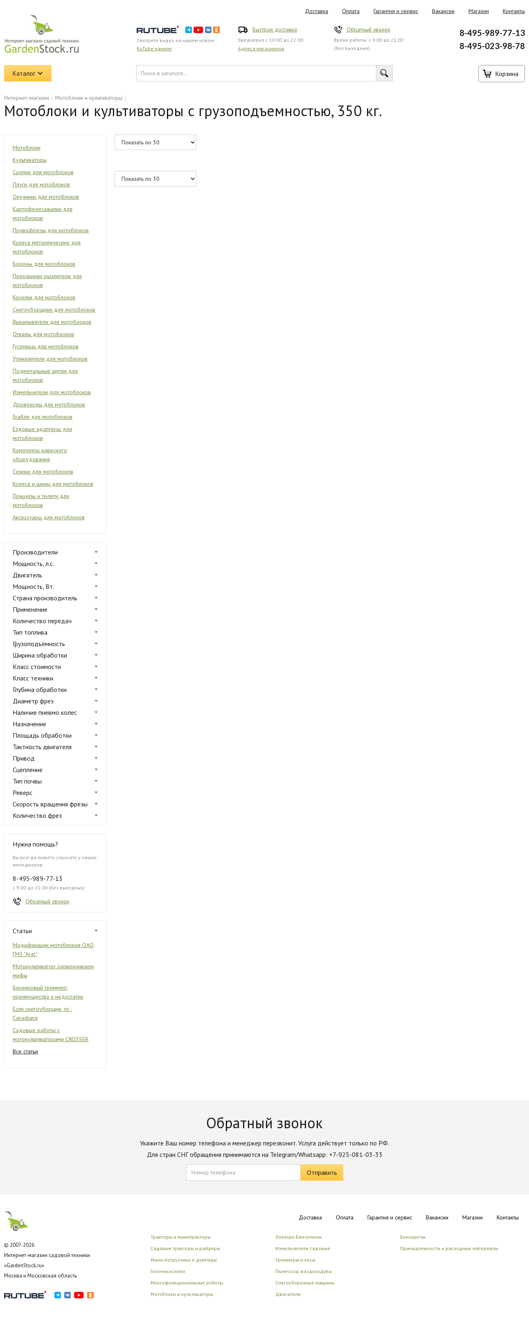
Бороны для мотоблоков (44, 263)
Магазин (478, 11)
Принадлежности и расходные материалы (449, 1248)
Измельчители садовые (302, 1248)
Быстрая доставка (274, 29)
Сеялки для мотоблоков (43, 471)
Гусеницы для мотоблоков (46, 346)
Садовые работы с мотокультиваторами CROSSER (50, 1034)
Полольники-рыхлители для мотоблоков (47, 280)
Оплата (351, 11)
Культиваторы (30, 160)
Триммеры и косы (295, 1260)
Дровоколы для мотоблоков (49, 404)
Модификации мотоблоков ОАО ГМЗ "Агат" (53, 949)
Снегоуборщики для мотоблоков (54, 309)
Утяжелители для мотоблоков (50, 358)
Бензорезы (412, 1237)
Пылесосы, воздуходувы (303, 1271)
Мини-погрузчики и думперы (184, 1260)
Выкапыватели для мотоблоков (52, 322)
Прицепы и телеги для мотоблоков (41, 500)
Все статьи (25, 1051)
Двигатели (288, 1294)
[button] (28, 73)
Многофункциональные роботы (187, 1283)
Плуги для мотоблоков (41, 184)
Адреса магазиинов (261, 48)
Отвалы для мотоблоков (43, 334)
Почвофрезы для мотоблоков (51, 230)
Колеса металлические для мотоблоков (47, 247)
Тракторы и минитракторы (181, 1237)
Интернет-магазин (26, 97)
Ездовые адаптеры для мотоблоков (42, 433)
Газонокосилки (168, 1271)
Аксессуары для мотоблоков (49, 517)
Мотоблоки (27, 147)
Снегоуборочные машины (304, 1283)
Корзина (506, 74)
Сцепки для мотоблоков (43, 172)
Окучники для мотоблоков (46, 196)
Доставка (316, 11)
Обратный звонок (368, 29)
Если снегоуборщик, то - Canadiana (42, 1013)
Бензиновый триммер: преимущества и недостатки (48, 992)
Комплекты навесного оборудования (40, 455)
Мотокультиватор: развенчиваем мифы (53, 971)
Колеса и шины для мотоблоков (53, 483)
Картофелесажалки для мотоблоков (42, 213)
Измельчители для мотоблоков (52, 392)
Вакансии (443, 11)
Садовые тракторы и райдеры (185, 1248)
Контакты (508, 1217)
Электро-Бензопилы (298, 1237)
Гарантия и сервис (396, 11)
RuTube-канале (154, 48)
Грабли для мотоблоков (42, 416)
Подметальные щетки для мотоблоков (45, 375)
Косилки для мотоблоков (44, 297)
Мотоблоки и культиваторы (88, 97)
